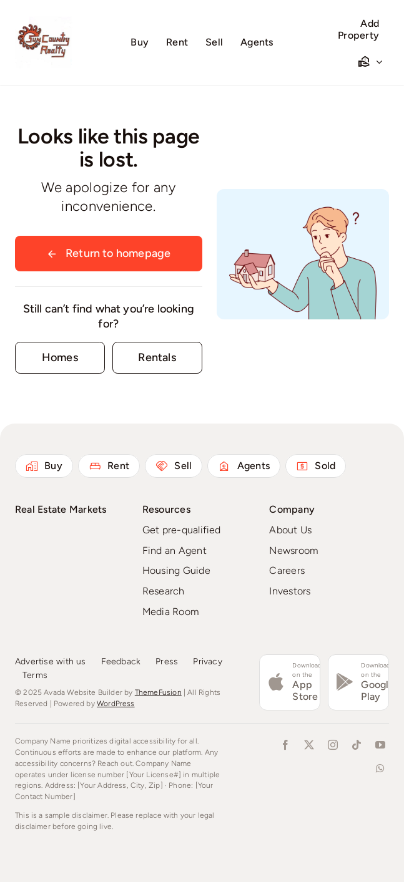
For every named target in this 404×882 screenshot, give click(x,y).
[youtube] (380, 745)
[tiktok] (356, 745)
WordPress (116, 703)
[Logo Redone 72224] (43, 19)
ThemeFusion (158, 692)
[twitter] (309, 745)
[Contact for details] (60, 358)
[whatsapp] (380, 768)
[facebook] (285, 745)
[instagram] (333, 745)
